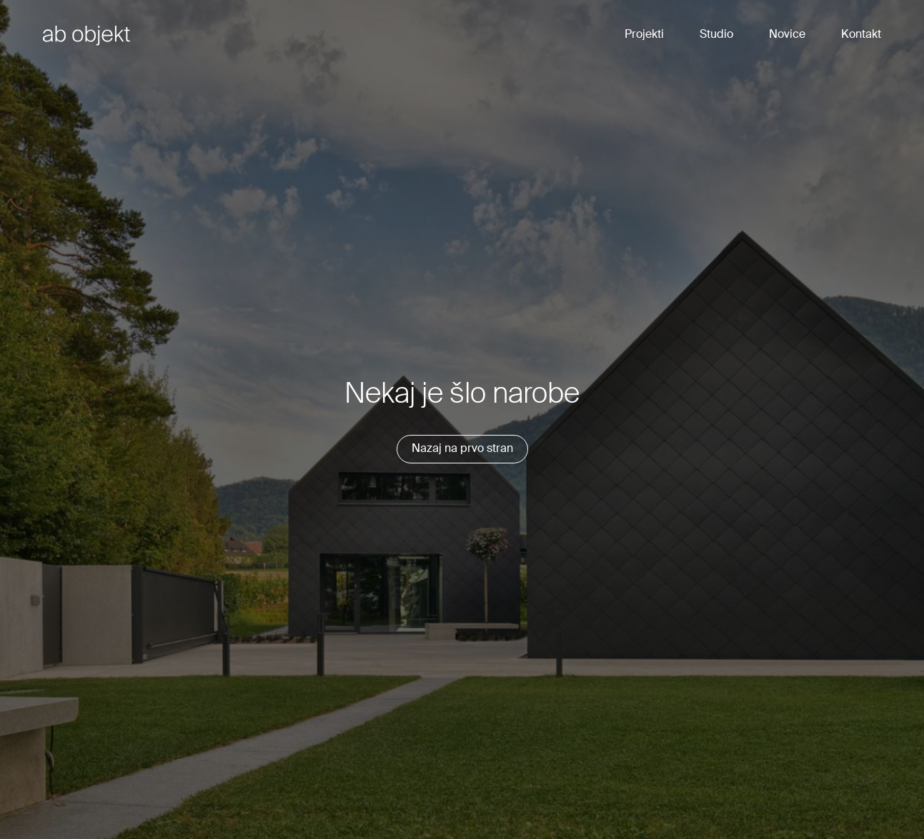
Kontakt (861, 35)
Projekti (644, 35)
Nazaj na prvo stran (462, 449)
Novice (787, 35)
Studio (716, 35)
